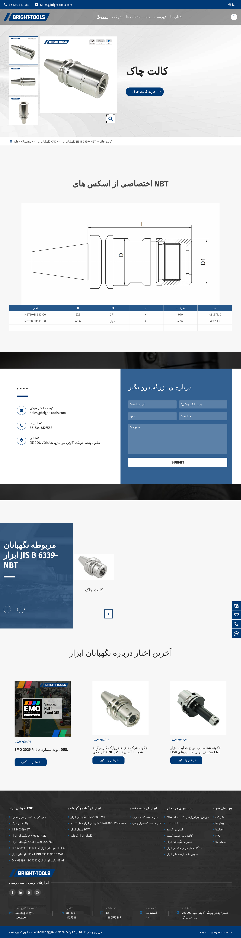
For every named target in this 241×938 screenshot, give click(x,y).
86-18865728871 (114, 915)
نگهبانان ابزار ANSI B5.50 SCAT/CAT (33, 842)
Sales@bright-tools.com (53, 5)
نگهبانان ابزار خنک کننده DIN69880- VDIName (98, 823)
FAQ (217, 835)
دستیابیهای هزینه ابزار (178, 808)
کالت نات (172, 823)
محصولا (102, 17)
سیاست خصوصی (221, 932)
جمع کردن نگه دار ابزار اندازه (29, 817)
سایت (203, 932)
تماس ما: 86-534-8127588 (41, 425)
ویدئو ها (219, 823)
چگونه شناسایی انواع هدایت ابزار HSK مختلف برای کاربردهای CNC (195, 750)
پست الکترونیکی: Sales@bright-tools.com (48, 410)
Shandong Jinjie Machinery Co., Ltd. (59, 932)
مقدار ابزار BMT (80, 829)
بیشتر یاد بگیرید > (30, 762)
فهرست (160, 17)
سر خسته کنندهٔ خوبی (145, 817)
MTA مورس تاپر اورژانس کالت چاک (188, 817)
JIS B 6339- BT (21, 829)
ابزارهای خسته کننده (143, 808)
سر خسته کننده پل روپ (146, 823)
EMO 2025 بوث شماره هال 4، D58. (41, 749)
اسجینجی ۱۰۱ (151, 915)
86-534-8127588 (16, 5)
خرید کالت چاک (146, 91)
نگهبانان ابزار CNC (21, 808)
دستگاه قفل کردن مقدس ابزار (185, 848)
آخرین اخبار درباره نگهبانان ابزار (120, 653)
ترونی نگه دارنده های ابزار (182, 854)
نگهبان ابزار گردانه (81, 835)
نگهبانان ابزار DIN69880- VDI (88, 817)
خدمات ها (133, 17)
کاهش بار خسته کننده (180, 835)
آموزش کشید (175, 829)
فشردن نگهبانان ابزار (179, 842)
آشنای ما (176, 17)
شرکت (117, 17)
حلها (148, 17)
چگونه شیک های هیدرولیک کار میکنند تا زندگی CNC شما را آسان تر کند (120, 750)
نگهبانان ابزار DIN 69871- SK (29, 835)
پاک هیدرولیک (20, 823)
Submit (177, 462)
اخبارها (219, 829)
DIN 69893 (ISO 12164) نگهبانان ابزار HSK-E (38, 860)
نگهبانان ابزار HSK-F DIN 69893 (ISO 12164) (38, 854)
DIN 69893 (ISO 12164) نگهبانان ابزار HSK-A (38, 848)
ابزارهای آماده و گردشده (84, 808)
